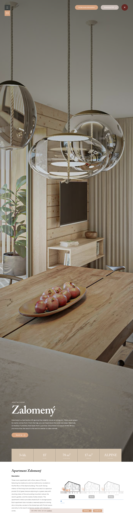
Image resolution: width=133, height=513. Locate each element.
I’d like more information (86, 7)
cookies (49, 510)
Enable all (97, 510)
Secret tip (20, 435)
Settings (87, 510)
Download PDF (110, 7)
